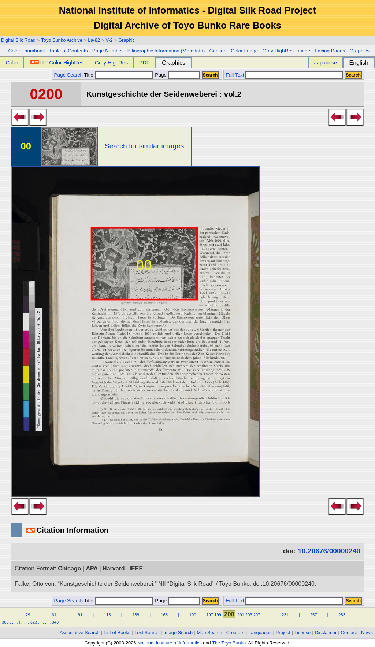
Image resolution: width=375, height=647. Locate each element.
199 (217, 615)
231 (285, 615)
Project (283, 632)
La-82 (94, 40)
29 (28, 615)
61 (54, 615)
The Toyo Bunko (229, 643)
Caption (217, 50)
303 (5, 622)
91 (80, 615)
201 (240, 615)
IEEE (136, 568)
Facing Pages (330, 50)
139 (136, 615)
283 (341, 615)
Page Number (107, 50)
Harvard (114, 568)
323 (33, 622)
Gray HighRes (111, 63)
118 (107, 615)
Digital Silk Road (18, 40)
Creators (235, 632)
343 (55, 622)
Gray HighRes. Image (286, 50)
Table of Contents (68, 50)
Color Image (244, 50)
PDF (144, 63)
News (367, 632)
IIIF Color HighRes (56, 63)
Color (11, 63)
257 (313, 615)
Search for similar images (144, 146)
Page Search (68, 75)
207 (256, 615)
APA (92, 568)
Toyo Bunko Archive (61, 40)
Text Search (147, 632)
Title (118, 75)
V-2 (108, 40)
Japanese (325, 63)
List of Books (117, 632)
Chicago (69, 568)
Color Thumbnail (26, 50)
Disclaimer (326, 632)
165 (164, 615)
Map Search (209, 632)
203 (248, 615)
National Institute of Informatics (169, 643)
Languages (259, 632)
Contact (349, 632)
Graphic (126, 40)
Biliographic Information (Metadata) (166, 50)
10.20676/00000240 (329, 551)
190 (192, 615)
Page (177, 75)
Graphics (359, 50)
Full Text (235, 75)
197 (209, 615)
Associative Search (80, 632)
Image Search (178, 632)
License (302, 632)
